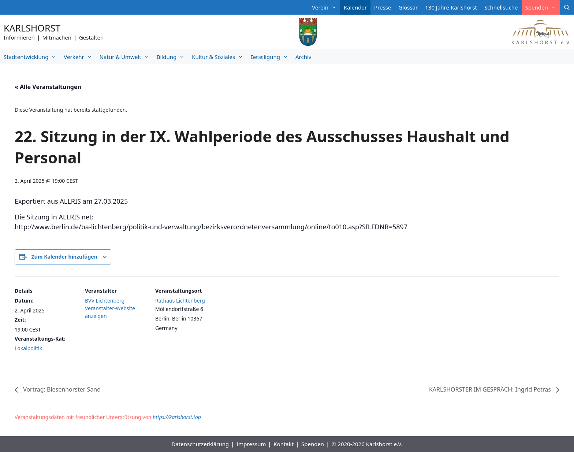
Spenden (542, 7)
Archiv (303, 56)
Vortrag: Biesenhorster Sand (61, 389)
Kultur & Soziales (219, 56)
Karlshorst (32, 28)
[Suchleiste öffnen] (567, 7)
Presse (382, 7)
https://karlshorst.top (177, 417)
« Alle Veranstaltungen (48, 87)
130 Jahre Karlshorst (451, 7)
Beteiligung (271, 56)
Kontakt (283, 444)
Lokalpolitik (28, 348)
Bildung (172, 56)
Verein (326, 7)
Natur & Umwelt (126, 56)
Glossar (408, 7)
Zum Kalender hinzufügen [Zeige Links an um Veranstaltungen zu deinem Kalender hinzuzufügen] (64, 256)
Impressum (251, 444)
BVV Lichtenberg (104, 300)
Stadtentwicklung (32, 56)
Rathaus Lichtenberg (180, 300)
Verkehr (80, 56)
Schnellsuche (501, 7)
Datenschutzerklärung (200, 444)
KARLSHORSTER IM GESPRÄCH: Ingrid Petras (490, 389)
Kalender (355, 7)
